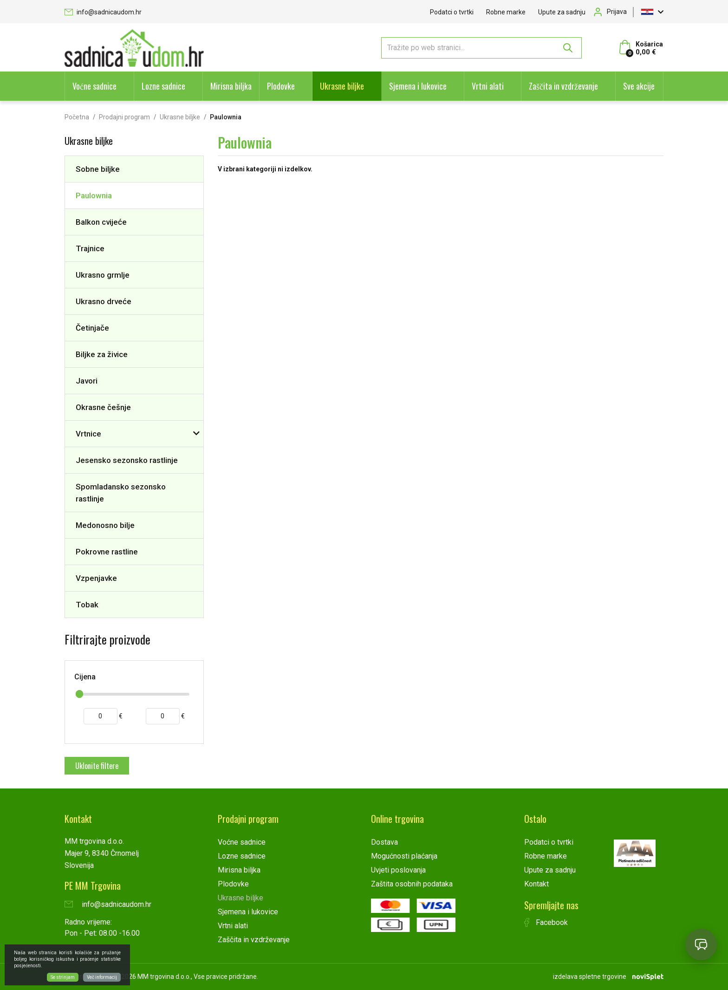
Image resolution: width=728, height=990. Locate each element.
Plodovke (281, 86)
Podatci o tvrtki (452, 12)
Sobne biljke (98, 169)
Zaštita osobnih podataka (412, 883)
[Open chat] (701, 944)
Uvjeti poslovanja (398, 870)
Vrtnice (88, 433)
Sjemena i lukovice (418, 86)
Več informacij (102, 977)
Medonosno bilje (105, 525)
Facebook (546, 922)
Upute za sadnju (561, 12)
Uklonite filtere (96, 765)
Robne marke (506, 12)
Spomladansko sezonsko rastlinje (121, 492)
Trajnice (90, 248)
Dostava (384, 842)
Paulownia (94, 195)
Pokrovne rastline (107, 551)
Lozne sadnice (163, 86)
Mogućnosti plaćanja (404, 856)
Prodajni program (124, 117)
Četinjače (92, 327)
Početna (77, 117)
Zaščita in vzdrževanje (563, 86)
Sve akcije (639, 86)
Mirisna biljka (231, 86)
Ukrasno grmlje (103, 275)
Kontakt (536, 883)
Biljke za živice (102, 354)
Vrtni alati (488, 86)
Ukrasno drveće (103, 301)
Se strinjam (63, 977)
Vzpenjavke (96, 578)
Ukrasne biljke (342, 86)
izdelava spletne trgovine (589, 976)
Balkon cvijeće (101, 222)
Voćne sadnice (94, 86)
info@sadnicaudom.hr (103, 12)
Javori (87, 380)
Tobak (87, 604)
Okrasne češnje (103, 407)
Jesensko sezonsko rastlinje (127, 460)
